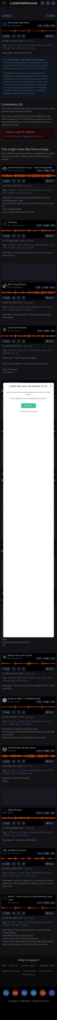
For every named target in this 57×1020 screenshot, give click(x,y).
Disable (28, 406)
